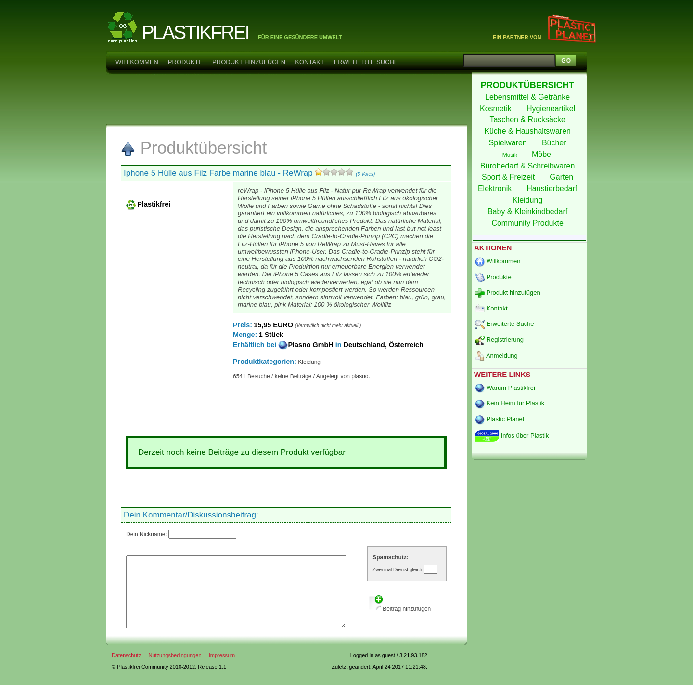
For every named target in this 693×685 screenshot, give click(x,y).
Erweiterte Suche (366, 61)
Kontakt (309, 61)
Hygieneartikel (552, 108)
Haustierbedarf (552, 188)
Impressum (222, 669)
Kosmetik (496, 108)
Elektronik (496, 188)
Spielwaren (509, 143)
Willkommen (137, 61)
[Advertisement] (286, 98)
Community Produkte (528, 223)
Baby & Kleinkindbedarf (529, 211)
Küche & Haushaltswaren (528, 131)
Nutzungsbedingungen (174, 669)
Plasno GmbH (306, 345)
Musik (510, 155)
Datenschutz (126, 669)
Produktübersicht (193, 147)
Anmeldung (496, 355)
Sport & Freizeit (509, 177)
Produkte (185, 61)
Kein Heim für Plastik (509, 403)
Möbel (543, 154)
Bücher (555, 143)
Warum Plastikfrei (505, 387)
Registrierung (499, 339)
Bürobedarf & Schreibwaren (528, 166)
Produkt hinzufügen (248, 61)
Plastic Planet (499, 419)
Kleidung (529, 200)
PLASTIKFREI (195, 32)
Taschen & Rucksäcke (528, 120)
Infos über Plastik (512, 435)
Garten (562, 177)
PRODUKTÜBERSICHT (529, 85)
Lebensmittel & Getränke (528, 97)
